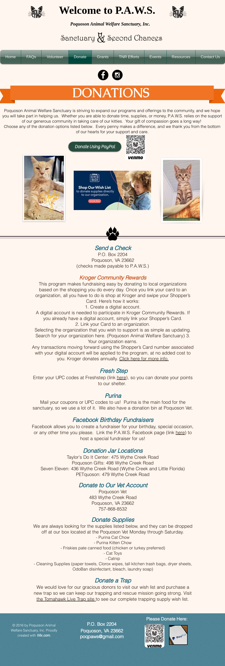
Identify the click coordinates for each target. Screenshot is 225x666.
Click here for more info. (144, 358)
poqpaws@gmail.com (102, 636)
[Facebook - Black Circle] (103, 75)
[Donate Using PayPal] (94, 147)
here (121, 377)
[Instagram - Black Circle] (117, 75)
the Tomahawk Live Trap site (66, 599)
